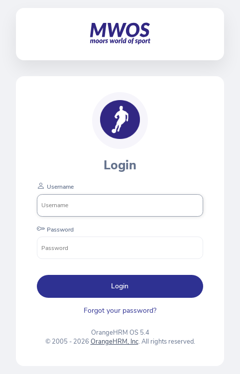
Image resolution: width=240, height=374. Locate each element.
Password (60, 230)
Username (60, 187)
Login (119, 286)
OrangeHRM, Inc (114, 341)
